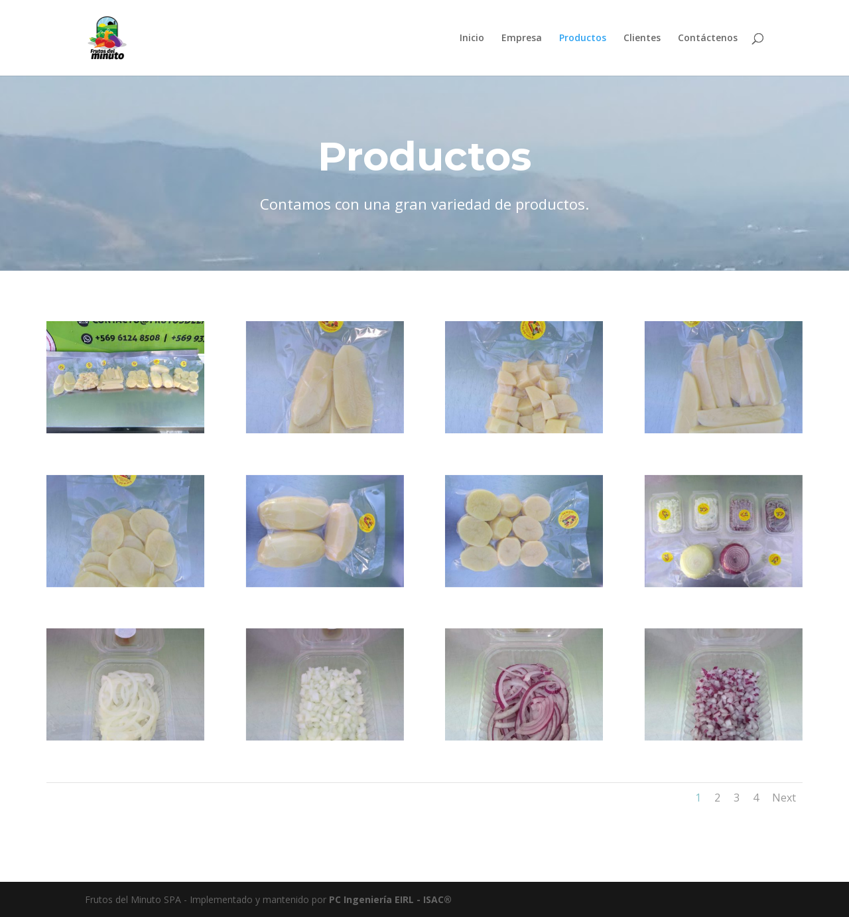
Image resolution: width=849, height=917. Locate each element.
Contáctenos (708, 38)
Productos (582, 38)
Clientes (642, 38)
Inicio (472, 38)
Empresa (521, 38)
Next (784, 797)
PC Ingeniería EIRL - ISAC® (390, 899)
